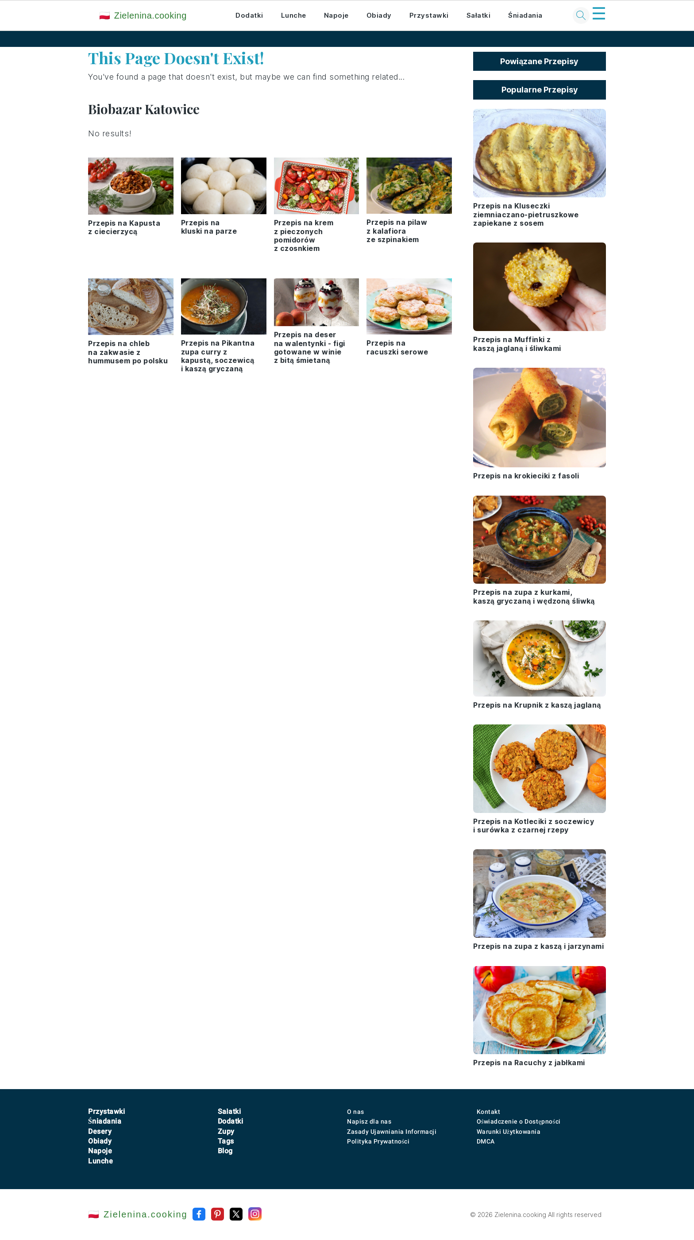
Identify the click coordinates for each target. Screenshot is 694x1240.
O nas (355, 1111)
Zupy (226, 1131)
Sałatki (479, 15)
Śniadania (525, 15)
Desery (100, 1131)
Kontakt (489, 1111)
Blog (225, 1151)
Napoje (336, 15)
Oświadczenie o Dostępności (519, 1121)
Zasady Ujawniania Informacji (391, 1131)
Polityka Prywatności (378, 1141)
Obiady (379, 15)
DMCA (486, 1141)
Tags (226, 1141)
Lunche (293, 15)
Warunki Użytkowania (509, 1131)
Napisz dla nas (369, 1121)
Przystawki (429, 15)
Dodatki (249, 15)
